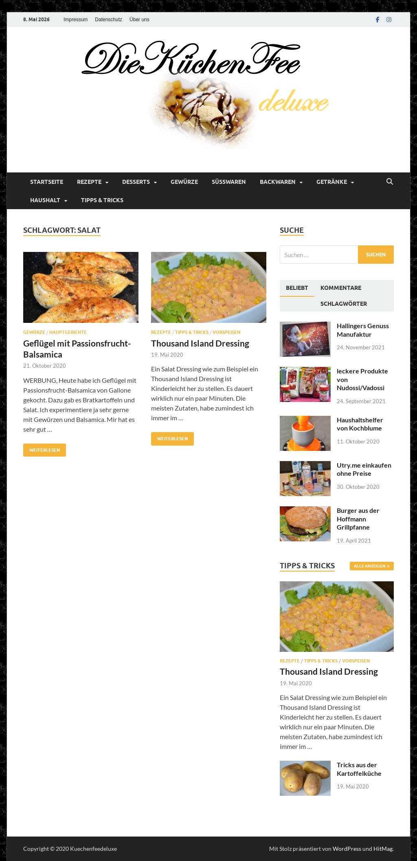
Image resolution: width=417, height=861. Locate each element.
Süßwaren (229, 182)
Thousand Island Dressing (200, 343)
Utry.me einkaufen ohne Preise (364, 469)
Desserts (136, 182)
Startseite (46, 182)
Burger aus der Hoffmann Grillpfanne (358, 518)
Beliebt (297, 288)
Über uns (139, 19)
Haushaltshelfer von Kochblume (360, 424)
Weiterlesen (41, 448)
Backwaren (278, 182)
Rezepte (89, 182)
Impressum (76, 19)
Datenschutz (108, 19)
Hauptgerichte (68, 332)
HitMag (383, 848)
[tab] (297, 288)
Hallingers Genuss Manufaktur (363, 330)
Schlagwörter (343, 303)
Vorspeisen (226, 332)
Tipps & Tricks (102, 200)
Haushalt (45, 200)
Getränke (331, 182)
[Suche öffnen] (390, 181)
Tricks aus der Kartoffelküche (359, 769)
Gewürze (184, 182)
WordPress (347, 848)
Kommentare (340, 288)
